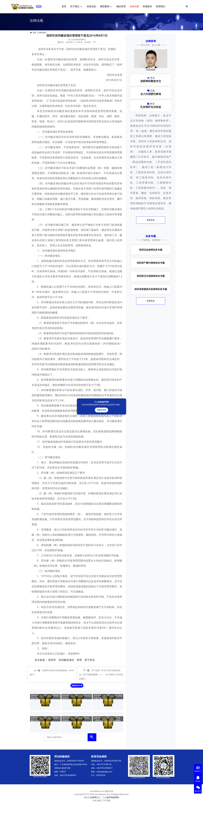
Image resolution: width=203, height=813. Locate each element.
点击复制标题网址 (78, 39)
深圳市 (52, 659)
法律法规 (134, 6)
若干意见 (89, 659)
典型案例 (106, 6)
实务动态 (91, 6)
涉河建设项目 (66, 659)
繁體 (39, 6)
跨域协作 (147, 6)
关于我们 (76, 6)
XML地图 (97, 800)
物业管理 (121, 6)
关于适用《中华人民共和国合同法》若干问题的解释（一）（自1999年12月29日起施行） (101, 674)
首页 (64, 6)
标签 (42, 659)
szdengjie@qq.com (104, 772)
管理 (79, 659)
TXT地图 (106, 800)
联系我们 (160, 6)
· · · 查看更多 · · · (150, 220)
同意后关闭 (101, 410)
